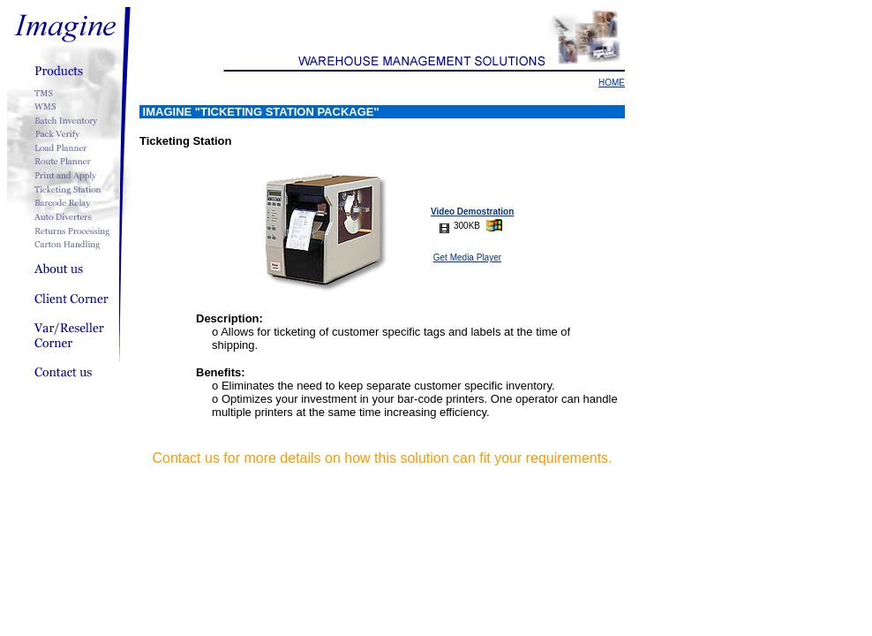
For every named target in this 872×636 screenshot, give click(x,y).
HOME (611, 82)
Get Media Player (467, 257)
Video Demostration (472, 211)
